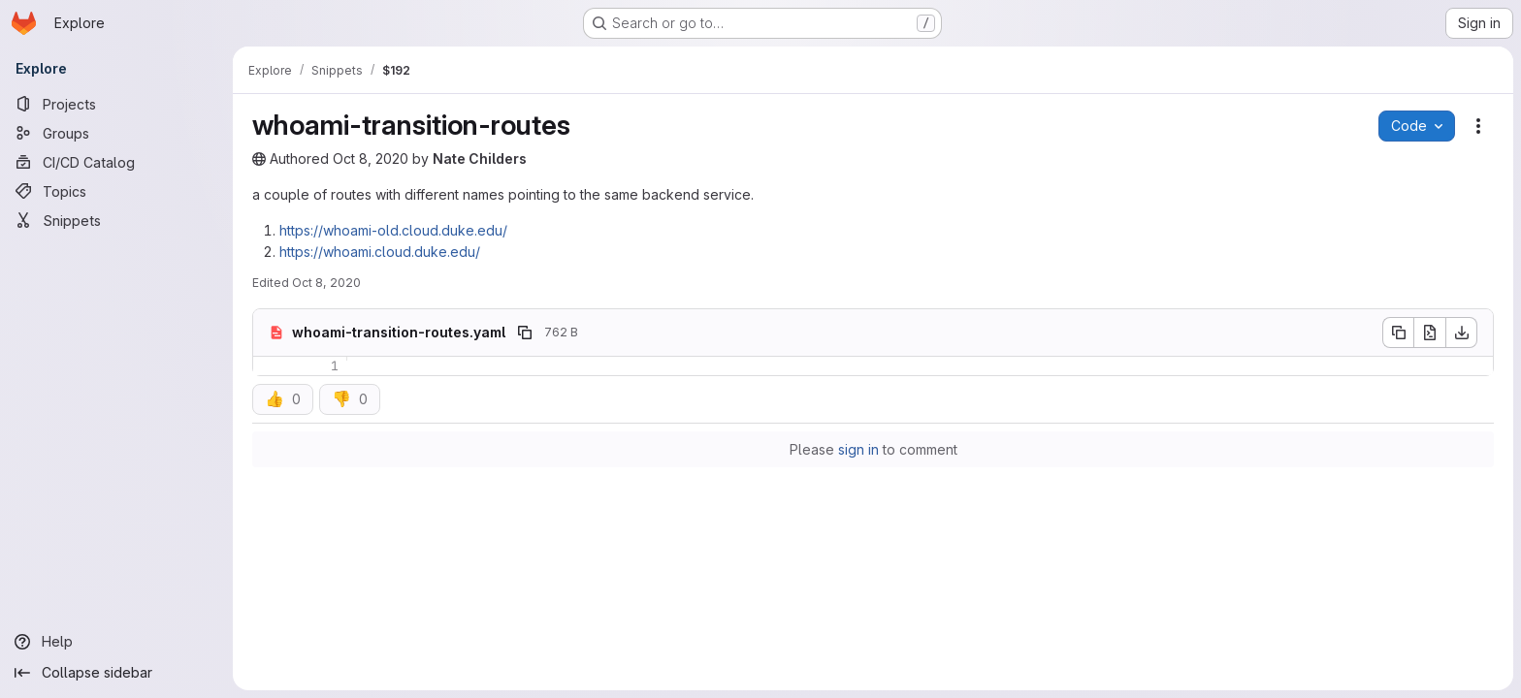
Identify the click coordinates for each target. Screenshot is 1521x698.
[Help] (116, 641)
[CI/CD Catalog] (116, 161)
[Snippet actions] (1478, 126)
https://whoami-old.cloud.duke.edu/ (393, 230)
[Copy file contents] (1397, 332)
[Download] (1461, 332)
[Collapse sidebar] (116, 672)
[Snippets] (116, 220)
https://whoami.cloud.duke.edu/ (379, 251)
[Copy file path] (524, 332)
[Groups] (116, 132)
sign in (858, 449)
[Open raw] (1429, 332)
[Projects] (116, 103)
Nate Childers (480, 158)
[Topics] (116, 191)
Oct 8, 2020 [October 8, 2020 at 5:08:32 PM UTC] (370, 158)
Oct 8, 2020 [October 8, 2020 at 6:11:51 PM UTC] (326, 282)
